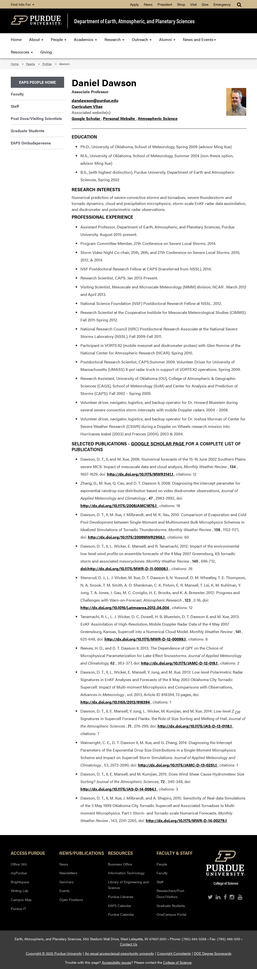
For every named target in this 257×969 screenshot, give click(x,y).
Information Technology (126, 872)
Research (114, 39)
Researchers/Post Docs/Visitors (170, 893)
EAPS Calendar (119, 905)
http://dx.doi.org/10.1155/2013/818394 (115, 702)
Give (205, 4)
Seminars (66, 881)
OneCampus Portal (171, 914)
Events (64, 890)
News (148, 4)
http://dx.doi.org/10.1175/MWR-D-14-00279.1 (186, 820)
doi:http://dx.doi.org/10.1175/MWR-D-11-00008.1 (124, 568)
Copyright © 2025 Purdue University (54, 953)
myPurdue (19, 872)
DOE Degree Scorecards (212, 953)
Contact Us (128, 944)
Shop (181, 4)
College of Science (177, 962)
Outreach (142, 39)
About (36, 39)
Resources (22, 52)
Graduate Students (27, 130)
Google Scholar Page (158, 443)
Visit (193, 4)
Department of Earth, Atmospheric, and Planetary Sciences (134, 20)
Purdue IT (18, 908)
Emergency (222, 4)
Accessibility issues (116, 962)
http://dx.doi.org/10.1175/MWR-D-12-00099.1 (145, 639)
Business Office (120, 864)
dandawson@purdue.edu (95, 100)
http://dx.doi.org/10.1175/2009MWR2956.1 (127, 537)
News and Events (199, 39)
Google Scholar (86, 118)
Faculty (17, 94)
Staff (15, 106)
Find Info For (22, 4)
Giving (46, 52)
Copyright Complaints (174, 953)
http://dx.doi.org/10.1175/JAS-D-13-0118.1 (195, 726)
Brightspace (20, 881)
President (165, 4)
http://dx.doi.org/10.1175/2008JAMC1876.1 (119, 505)
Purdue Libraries (121, 896)
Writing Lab (19, 890)
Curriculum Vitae (87, 106)
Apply (134, 4)
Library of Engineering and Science (128, 884)
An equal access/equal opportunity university (119, 953)
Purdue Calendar (121, 914)
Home (16, 39)
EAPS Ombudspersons (31, 143)
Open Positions (71, 899)
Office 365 (19, 864)
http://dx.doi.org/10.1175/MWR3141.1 (140, 474)
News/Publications (79, 853)
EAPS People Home (37, 82)
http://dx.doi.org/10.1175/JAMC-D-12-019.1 (179, 663)
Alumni (167, 39)
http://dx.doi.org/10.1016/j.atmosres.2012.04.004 (125, 607)
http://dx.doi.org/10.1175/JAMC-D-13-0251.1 (178, 765)
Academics (85, 39)
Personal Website (119, 118)
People (58, 39)
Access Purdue (28, 853)
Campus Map (21, 899)
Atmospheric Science (158, 118)
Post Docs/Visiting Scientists (36, 118)
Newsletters (68, 872)
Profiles (47, 63)
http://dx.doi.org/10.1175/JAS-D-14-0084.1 (118, 789)
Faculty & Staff (175, 853)
